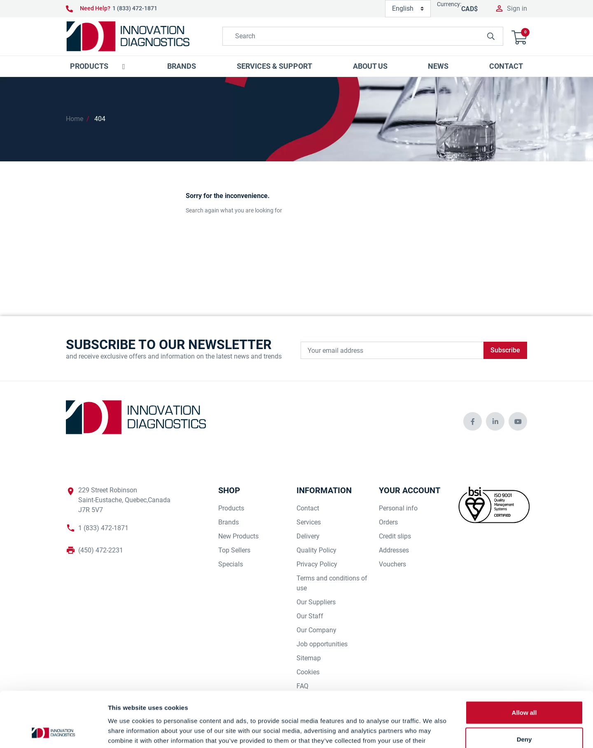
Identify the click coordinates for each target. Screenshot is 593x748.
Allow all (524, 660)
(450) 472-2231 (100, 550)
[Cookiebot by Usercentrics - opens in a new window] (53, 732)
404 (99, 119)
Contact (307, 508)
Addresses (394, 550)
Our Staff (309, 616)
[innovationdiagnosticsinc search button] (491, 36)
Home (74, 119)
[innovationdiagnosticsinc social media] (472, 421)
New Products (238, 536)
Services (308, 522)
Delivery (308, 536)
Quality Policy (316, 550)
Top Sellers (234, 550)
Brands (228, 522)
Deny (524, 687)
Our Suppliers (316, 602)
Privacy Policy (316, 564)
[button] (519, 36)
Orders (388, 522)
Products (231, 508)
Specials (230, 564)
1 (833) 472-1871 (134, 8)
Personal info (398, 508)
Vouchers (392, 564)
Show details (432, 731)
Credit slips (395, 536)
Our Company (316, 630)
